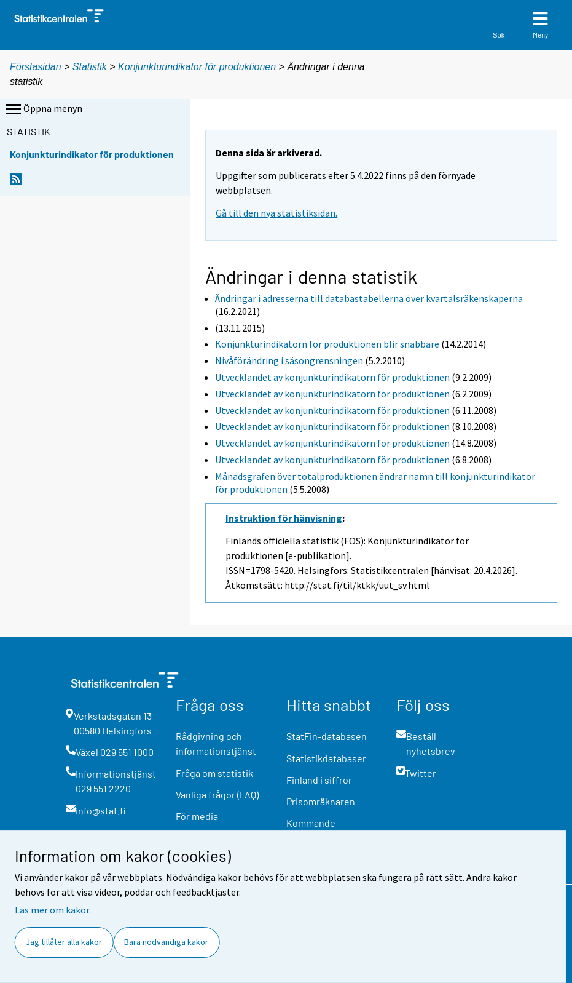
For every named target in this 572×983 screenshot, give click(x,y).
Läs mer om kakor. (53, 910)
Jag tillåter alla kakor (64, 941)
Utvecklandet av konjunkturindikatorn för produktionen (332, 377)
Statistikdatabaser (326, 758)
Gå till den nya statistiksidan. (276, 213)
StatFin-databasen (326, 736)
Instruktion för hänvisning (283, 518)
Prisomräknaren (320, 801)
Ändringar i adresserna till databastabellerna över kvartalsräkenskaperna (369, 298)
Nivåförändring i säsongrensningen (289, 360)
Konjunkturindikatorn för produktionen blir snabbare (327, 344)
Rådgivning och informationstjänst (216, 743)
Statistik (89, 67)
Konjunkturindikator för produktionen (197, 67)
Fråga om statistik (214, 773)
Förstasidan (35, 67)
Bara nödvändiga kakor (166, 941)
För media (197, 816)
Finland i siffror (319, 780)
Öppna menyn (43, 109)
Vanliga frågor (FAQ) (217, 794)
